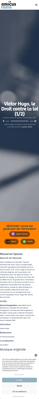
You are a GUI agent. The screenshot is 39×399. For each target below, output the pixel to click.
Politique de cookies (18, 396)
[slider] (19, 121)
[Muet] (35, 121)
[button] (36, 355)
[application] (19, 121)
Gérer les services (19, 374)
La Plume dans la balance (13, 117)
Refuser (19, 386)
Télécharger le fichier (12, 124)
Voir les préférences (19, 392)
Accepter (19, 380)
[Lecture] (4, 121)
